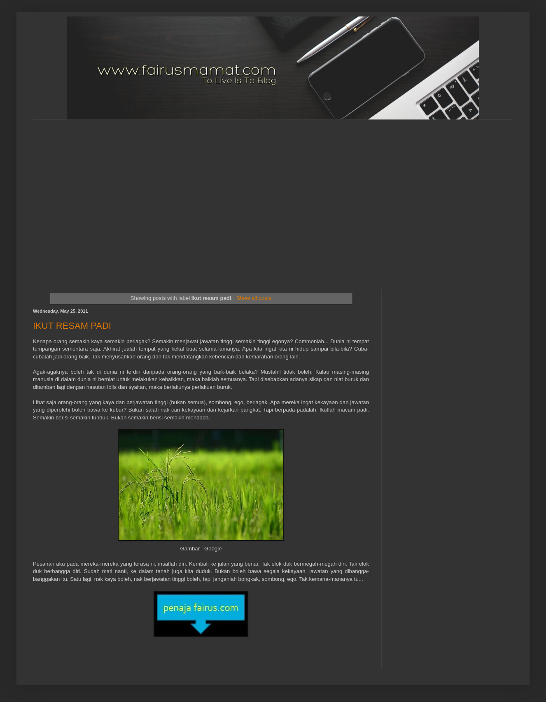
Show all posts (253, 298)
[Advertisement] (77, 197)
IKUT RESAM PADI (72, 326)
